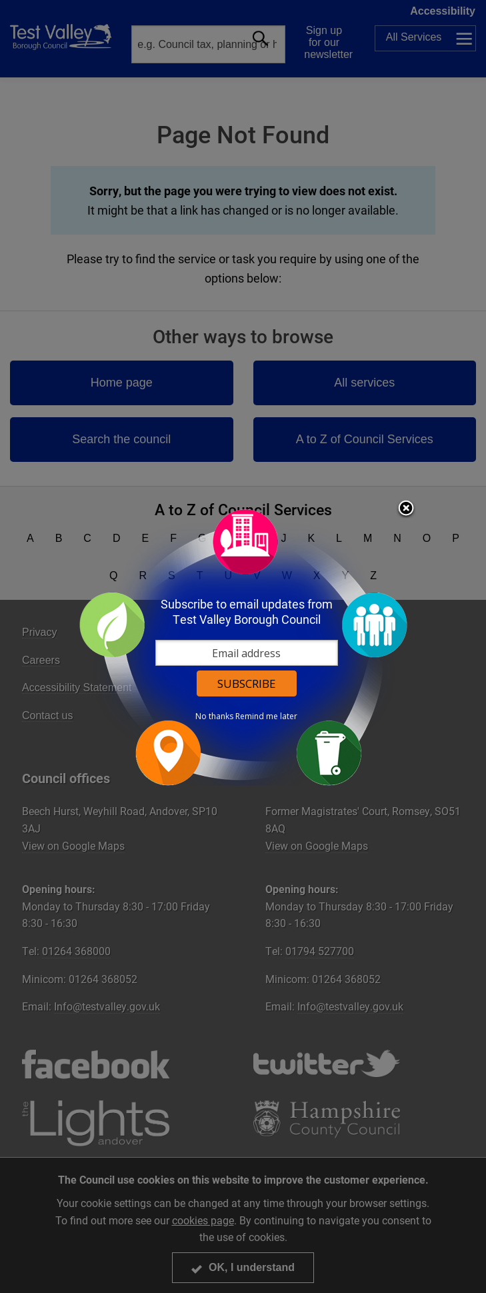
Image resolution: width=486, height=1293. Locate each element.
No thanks (214, 716)
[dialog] (243, 647)
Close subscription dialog (406, 509)
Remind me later (266, 716)
